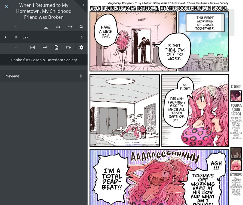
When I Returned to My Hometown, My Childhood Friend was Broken (43, 11)
